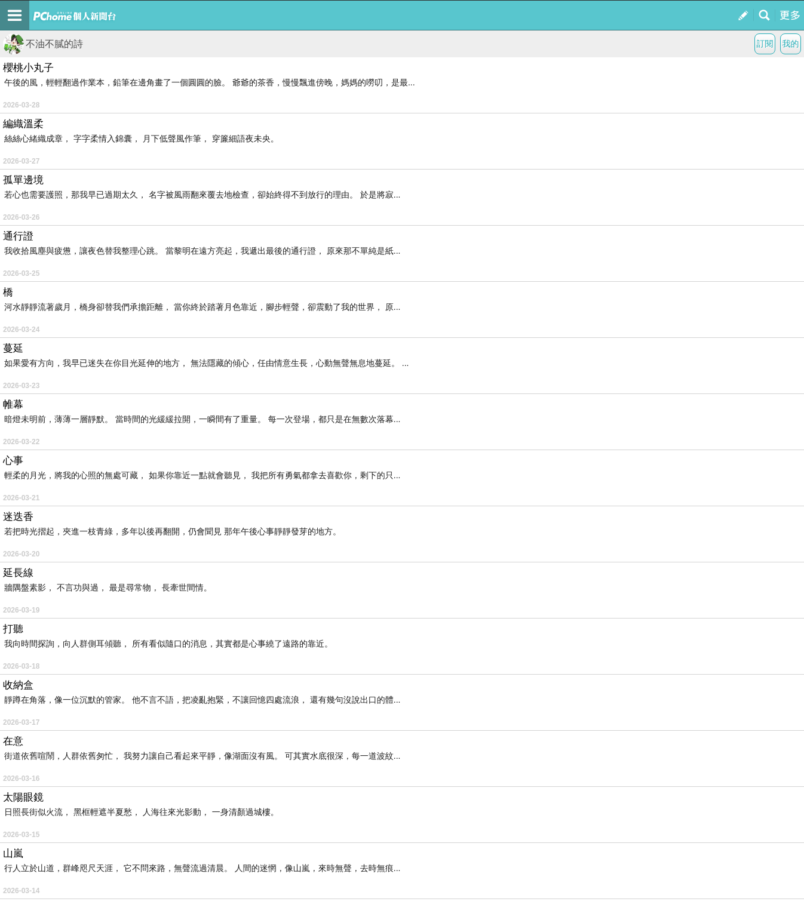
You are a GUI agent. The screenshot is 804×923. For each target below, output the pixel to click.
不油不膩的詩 (43, 43)
